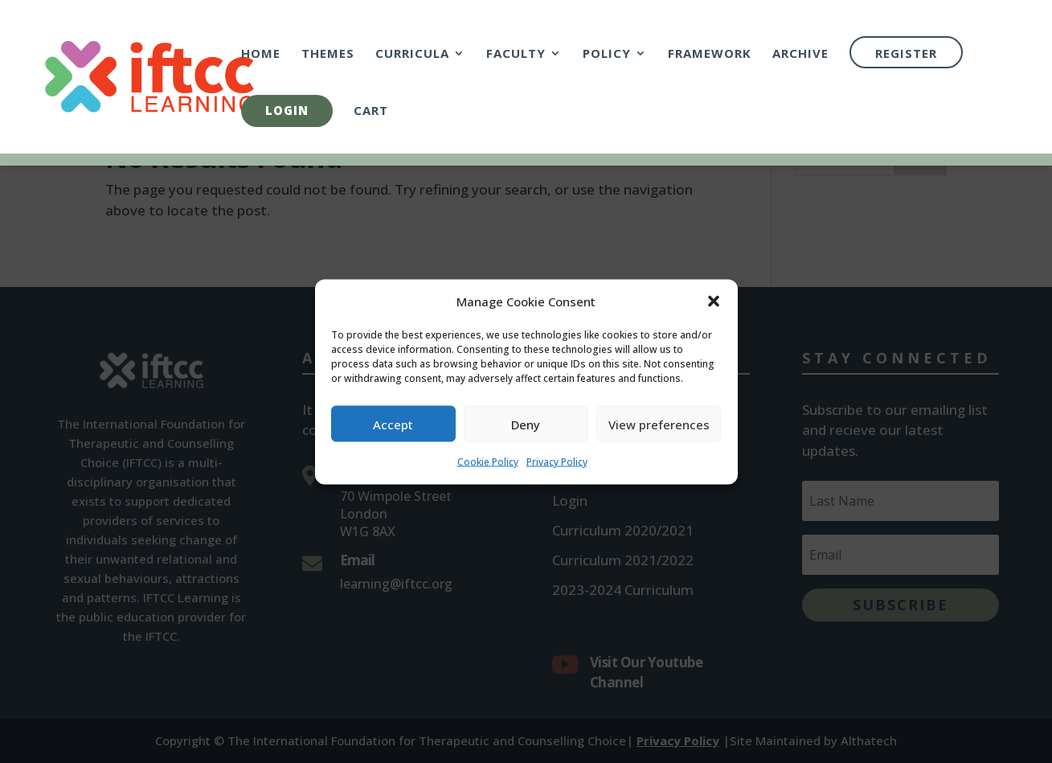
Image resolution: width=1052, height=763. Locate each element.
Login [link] (287, 110)
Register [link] (906, 53)
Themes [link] (327, 54)
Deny (525, 432)
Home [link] (260, 54)
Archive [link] (800, 54)
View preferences (659, 432)
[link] (181, 75)
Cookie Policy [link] (487, 469)
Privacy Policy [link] (556, 469)
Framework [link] (709, 54)
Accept (393, 432)
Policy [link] (607, 54)
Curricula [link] (412, 54)
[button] (714, 310)
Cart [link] (371, 111)
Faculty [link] (516, 54)
